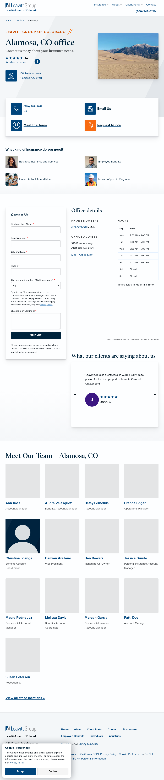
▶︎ (156, 394)
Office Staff (85, 255)
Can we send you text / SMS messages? (33, 280)
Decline (53, 771)
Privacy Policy (16, 762)
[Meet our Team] (45, 125)
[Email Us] (119, 109)
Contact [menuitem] (151, 4)
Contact (112, 729)
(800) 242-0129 (88, 744)
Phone (15, 265)
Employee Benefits (72, 736)
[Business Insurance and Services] (42, 162)
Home (8, 20)
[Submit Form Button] (36, 335)
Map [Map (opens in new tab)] (73, 255)
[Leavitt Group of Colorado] (21, 5)
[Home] (21, 728)
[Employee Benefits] (121, 162)
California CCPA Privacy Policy (98, 754)
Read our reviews (16, 62)
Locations (19, 20)
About (77, 729)
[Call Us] (45, 109)
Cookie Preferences (131, 754)
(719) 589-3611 (79, 227)
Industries (114, 736)
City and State (19, 252)
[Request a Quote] (119, 125)
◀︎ (76, 394)
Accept (20, 771)
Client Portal (94, 729)
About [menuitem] (115, 4)
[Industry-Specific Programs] (121, 179)
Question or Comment (23, 310)
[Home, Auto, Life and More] (42, 179)
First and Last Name (22, 224)
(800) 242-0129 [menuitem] (146, 11)
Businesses (130, 729)
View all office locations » (25, 698)
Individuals (96, 736)
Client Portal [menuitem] (132, 4)
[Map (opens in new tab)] (49, 75)
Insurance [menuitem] (100, 4)
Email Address (19, 238)
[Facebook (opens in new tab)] (39, 61)
